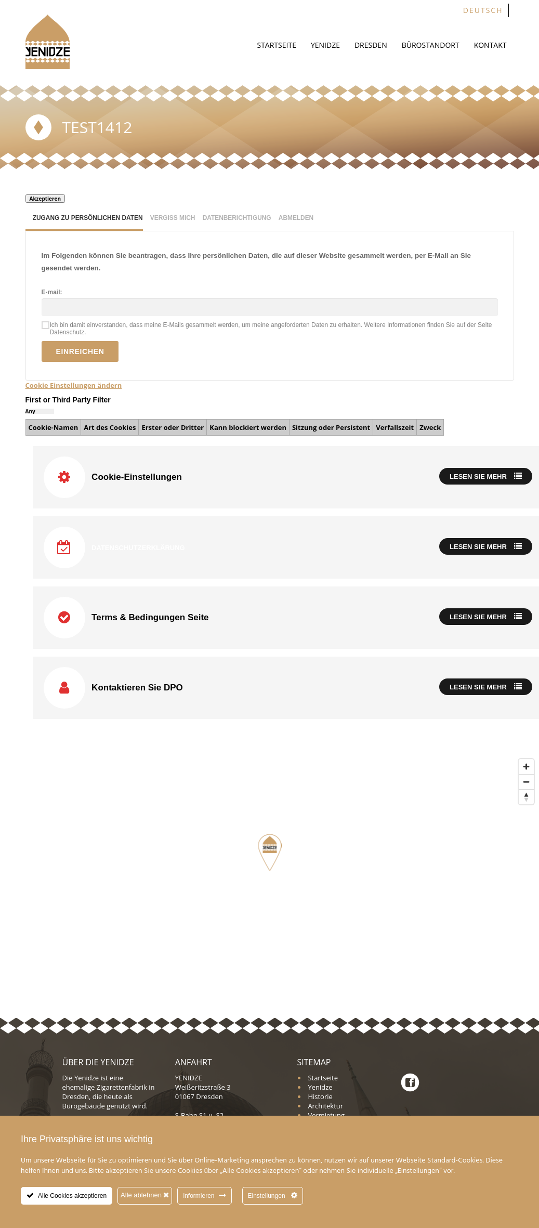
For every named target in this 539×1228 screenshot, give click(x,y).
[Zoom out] (526, 781)
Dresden (370, 45)
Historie (320, 1096)
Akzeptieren (45, 198)
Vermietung (326, 1115)
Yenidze (325, 45)
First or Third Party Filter (68, 400)
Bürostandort (430, 45)
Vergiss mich (172, 217)
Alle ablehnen (145, 1195)
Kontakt (490, 45)
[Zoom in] (526, 766)
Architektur (325, 1106)
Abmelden (296, 217)
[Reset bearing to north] (526, 796)
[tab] (84, 219)
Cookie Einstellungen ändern (73, 385)
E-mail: (52, 292)
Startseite (276, 45)
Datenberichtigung (237, 217)
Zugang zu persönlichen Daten (88, 217)
